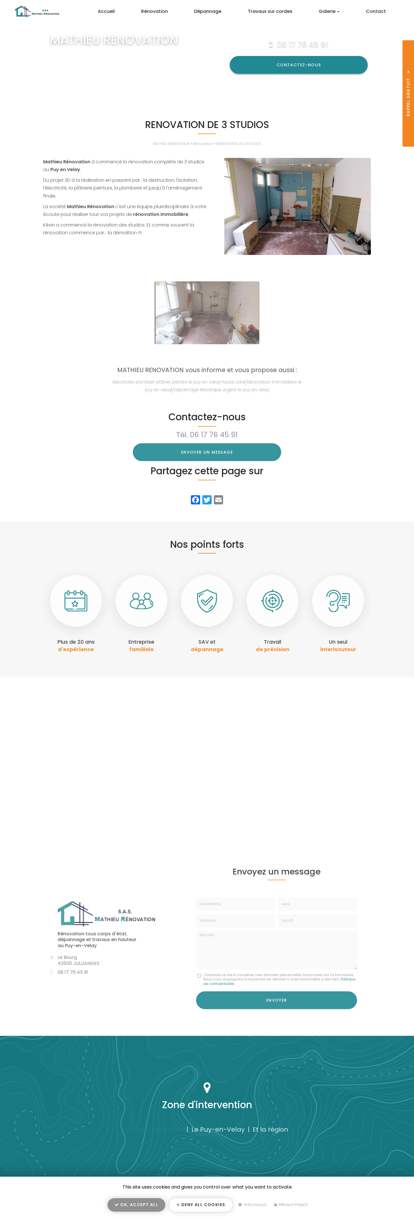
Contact (378, 11)
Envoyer (276, 999)
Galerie (336, 11)
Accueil (132, 11)
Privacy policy (291, 1206)
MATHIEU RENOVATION (171, 143)
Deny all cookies (201, 1206)
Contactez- (299, 65)
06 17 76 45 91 (302, 44)
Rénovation (176, 11)
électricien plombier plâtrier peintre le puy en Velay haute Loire (178, 382)
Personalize (252, 1206)
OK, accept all (136, 1206)
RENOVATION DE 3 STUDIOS (238, 143)
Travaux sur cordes (282, 11)
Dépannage (225, 11)
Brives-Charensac (154, 1131)
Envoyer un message (207, 452)
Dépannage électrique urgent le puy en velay (221, 390)
